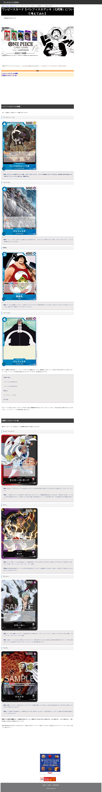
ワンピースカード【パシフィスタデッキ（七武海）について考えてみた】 (34, 6)
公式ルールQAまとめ (10, 6)
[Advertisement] (37, 86)
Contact (49, 785)
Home (3, 6)
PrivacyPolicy (56, 785)
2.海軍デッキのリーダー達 (9, 75)
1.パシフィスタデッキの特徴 (10, 73)
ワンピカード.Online (11, 2)
